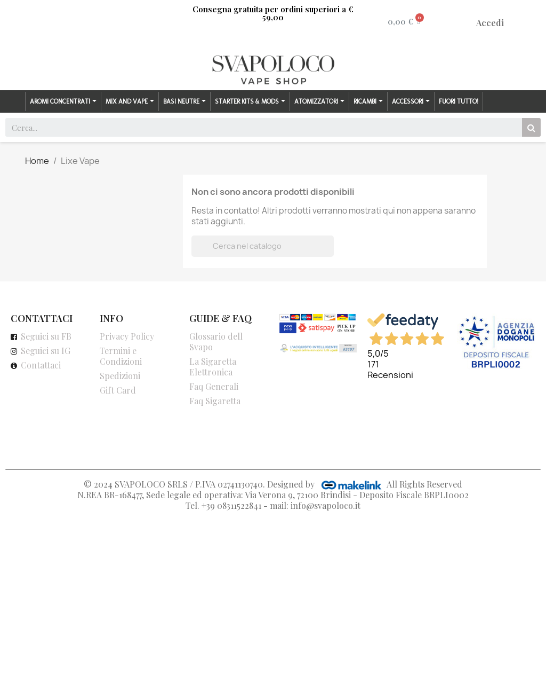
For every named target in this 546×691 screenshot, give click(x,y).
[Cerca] (262, 246)
